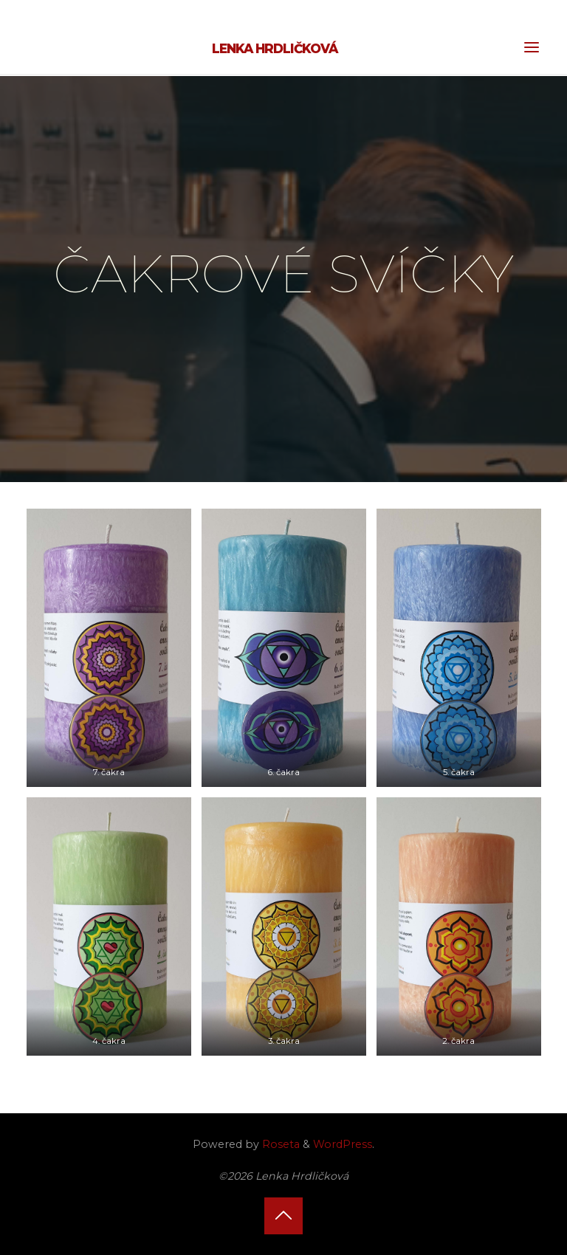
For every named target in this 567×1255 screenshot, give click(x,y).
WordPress (342, 1144)
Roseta (279, 1144)
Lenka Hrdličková (274, 48)
